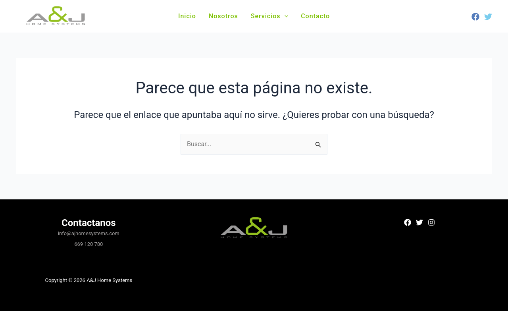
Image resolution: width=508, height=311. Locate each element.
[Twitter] (488, 17)
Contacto (315, 16)
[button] (285, 16)
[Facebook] (475, 17)
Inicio (187, 16)
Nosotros (223, 16)
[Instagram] (431, 222)
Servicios (269, 16)
